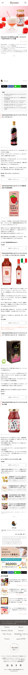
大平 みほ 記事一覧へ (20, 534)
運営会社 (22, 659)
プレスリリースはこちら (6, 656)
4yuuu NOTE (21, 639)
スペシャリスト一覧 (15, 659)
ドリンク (16, 537)
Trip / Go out (7, 634)
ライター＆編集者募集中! (18, 661)
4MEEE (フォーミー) (8, 661)
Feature (7, 639)
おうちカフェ (7, 537)
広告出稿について (22, 656)
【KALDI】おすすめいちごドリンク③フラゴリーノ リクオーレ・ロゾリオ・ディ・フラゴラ (15, 101)
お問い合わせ (15, 656)
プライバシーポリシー (20, 658)
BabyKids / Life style (21, 635)
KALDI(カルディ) (16, 543)
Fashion (7, 627)
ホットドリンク (8, 540)
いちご (23, 537)
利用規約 (4, 658)
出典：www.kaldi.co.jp (22, 34)
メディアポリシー (11, 658)
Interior (21, 631)
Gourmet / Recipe (7, 631)
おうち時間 (7, 543)
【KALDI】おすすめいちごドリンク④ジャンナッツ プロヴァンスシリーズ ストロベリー (15, 105)
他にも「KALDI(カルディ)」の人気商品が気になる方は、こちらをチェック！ (14, 328)
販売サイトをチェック (13, 179)
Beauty (21, 627)
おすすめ (17, 540)
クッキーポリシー (6, 659)
